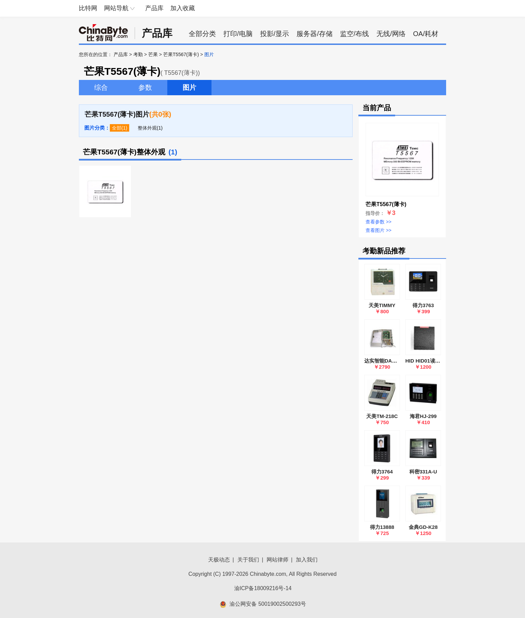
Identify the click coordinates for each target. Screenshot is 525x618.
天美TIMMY (382, 305)
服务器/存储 (315, 33)
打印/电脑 (238, 33)
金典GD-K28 (423, 527)
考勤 (138, 54)
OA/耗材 (425, 33)
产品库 (154, 8)
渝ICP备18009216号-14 (263, 588)
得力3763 (423, 305)
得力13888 (382, 527)
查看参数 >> (378, 221)
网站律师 (277, 560)
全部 (116, 128)
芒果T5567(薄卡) (181, 54)
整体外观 (147, 128)
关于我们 (248, 560)
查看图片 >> (378, 230)
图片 (189, 87)
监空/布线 (354, 33)
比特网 (88, 8)
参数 (145, 87)
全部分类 (202, 33)
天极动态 (219, 560)
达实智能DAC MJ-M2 (388, 361)
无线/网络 (391, 33)
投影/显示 (274, 33)
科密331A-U (423, 471)
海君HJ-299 (423, 416)
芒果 (153, 54)
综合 (101, 87)
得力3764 (382, 471)
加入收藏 (182, 8)
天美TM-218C (382, 416)
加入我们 (307, 560)
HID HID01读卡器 (425, 361)
